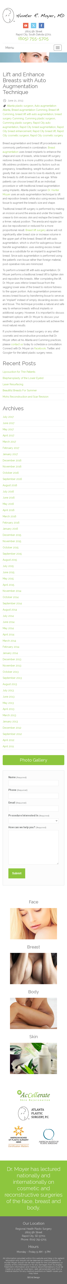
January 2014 (10, 653)
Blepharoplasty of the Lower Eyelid (23, 378)
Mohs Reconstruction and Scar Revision (25, 396)
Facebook (40, 348)
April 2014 (8, 634)
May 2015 (8, 578)
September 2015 (12, 553)
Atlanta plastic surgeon (20, 105)
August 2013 (10, 684)
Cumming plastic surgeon (40, 118)
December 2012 (12, 727)
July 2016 (8, 491)
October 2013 (11, 671)
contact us (17, 344)
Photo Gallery (33, 760)
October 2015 (10, 547)
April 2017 (8, 435)
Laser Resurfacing (13, 384)
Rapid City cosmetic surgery (46, 135)
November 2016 (12, 466)
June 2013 (8, 696)
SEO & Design (33, 1277)
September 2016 (12, 479)
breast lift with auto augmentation (34, 114)
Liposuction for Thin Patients (19, 371)
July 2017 (8, 416)
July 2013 (8, 690)
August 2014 (10, 609)
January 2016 (10, 528)
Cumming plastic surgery (17, 122)
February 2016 (11, 522)
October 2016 (11, 472)
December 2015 (12, 535)
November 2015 (12, 541)
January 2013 (10, 721)
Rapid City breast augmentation (38, 127)
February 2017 (11, 448)
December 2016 (12, 460)
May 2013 (8, 703)
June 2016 (9, 497)
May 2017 (8, 429)
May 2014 (8, 628)
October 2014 (11, 597)
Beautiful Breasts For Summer (20, 390)
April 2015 (8, 584)
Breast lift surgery (36, 230)
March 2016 (9, 516)
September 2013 (12, 677)
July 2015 (8, 566)
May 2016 (8, 503)
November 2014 (12, 590)
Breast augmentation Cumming (29, 109)
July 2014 (8, 615)
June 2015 (8, 572)
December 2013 (12, 659)
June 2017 (8, 423)
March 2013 (9, 715)
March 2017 (9, 441)
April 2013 (8, 709)
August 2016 (10, 485)
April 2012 (8, 740)
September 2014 (12, 603)
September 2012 (12, 734)
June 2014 (8, 622)
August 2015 (10, 559)
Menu (9, 47)
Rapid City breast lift (44, 131)
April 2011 (8, 746)
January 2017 (10, 454)
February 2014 (11, 646)
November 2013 (12, 665)
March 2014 (9, 640)
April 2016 (8, 510)
